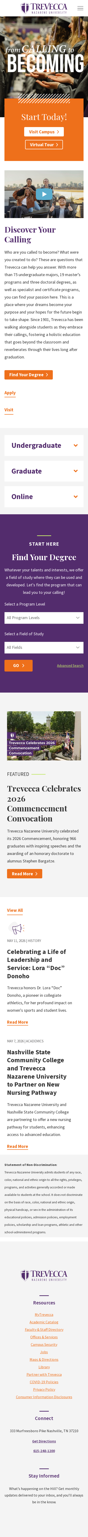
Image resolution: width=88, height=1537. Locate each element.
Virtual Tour (42, 144)
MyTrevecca (44, 1358)
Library (44, 1410)
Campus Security (44, 1388)
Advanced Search (70, 665)
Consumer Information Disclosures (44, 1440)
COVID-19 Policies (44, 1425)
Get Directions (44, 1485)
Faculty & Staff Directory (44, 1373)
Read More (22, 873)
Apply (10, 392)
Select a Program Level (24, 604)
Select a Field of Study (24, 633)
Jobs (44, 1395)
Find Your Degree (26, 374)
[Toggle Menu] (80, 8)
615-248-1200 (44, 1494)
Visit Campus (42, 132)
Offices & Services (44, 1380)
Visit (8, 410)
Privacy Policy (44, 1433)
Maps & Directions (44, 1403)
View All (15, 910)
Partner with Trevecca (44, 1418)
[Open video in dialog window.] (44, 194)
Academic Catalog (44, 1365)
